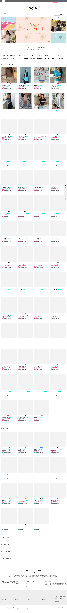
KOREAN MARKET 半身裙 (7, 136)
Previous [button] (17, 30)
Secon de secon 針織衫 (23, 417)
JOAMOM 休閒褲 (6, 238)
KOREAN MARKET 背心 (23, 213)
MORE (64, 537)
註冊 (55, 0)
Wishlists (16, 599)
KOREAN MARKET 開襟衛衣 (57, 264)
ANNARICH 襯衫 (55, 474)
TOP (65, 204)
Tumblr (64, 596)
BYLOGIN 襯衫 (38, 366)
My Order (16, 597)
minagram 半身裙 (6, 474)
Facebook (61, 596)
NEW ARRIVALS (4, 594)
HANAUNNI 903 (6, 161)
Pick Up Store (44, 599)
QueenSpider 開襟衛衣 (39, 187)
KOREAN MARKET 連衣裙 (40, 136)
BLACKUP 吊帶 (55, 340)
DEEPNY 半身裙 (22, 110)
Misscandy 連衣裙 (22, 187)
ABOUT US (43, 594)
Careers (43, 597)
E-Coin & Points (30, 599)
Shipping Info (30, 597)
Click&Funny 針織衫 (6, 417)
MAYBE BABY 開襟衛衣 (7, 340)
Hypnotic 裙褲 (22, 449)
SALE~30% (4, 599)
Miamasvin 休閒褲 (38, 340)
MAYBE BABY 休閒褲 (23, 264)
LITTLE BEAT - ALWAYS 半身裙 (24, 315)
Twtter (58, 596)
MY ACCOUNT (17, 594)
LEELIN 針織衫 (6, 213)
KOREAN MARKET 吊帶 (7, 110)
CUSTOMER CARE (31, 594)
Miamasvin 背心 (55, 213)
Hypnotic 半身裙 (38, 289)
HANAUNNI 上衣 (6, 449)
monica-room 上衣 (55, 110)
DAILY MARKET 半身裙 (23, 340)
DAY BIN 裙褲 (5, 366)
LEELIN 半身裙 (38, 238)
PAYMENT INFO (65, 193)
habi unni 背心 (22, 289)
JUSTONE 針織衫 (38, 449)
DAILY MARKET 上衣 (7, 500)
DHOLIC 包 (37, 474)
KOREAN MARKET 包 (23, 500)
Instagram (56, 596)
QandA (65, 199)
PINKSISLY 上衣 (22, 161)
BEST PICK (4, 597)
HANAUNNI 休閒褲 (55, 366)
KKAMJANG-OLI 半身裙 (23, 136)
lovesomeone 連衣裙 (7, 391)
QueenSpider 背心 (6, 289)
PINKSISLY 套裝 (55, 187)
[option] (8, 23)
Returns (29, 596)
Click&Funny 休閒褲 (23, 366)
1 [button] (47, 41)
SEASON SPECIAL (5, 596)
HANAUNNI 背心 (55, 161)
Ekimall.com (44, 596)
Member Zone (65, 188)
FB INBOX (65, 190)
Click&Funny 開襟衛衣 (56, 136)
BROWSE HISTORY (65, 196)
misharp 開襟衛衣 (55, 500)
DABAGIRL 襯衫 (38, 264)
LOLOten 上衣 (38, 85)
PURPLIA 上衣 (38, 110)
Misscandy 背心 (6, 85)
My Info (16, 596)
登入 (64, 0)
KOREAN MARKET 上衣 (23, 85)
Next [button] (50, 30)
